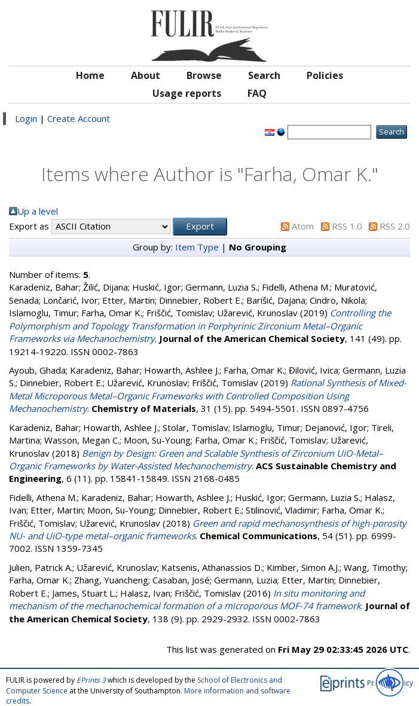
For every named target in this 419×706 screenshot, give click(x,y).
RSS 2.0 (395, 226)
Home (90, 75)
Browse (204, 75)
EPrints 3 (91, 680)
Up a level (37, 211)
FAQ (257, 93)
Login (26, 118)
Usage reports (186, 93)
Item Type (197, 247)
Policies (325, 75)
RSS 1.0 (347, 226)
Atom (303, 226)
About (145, 75)
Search (264, 75)
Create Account (78, 118)
